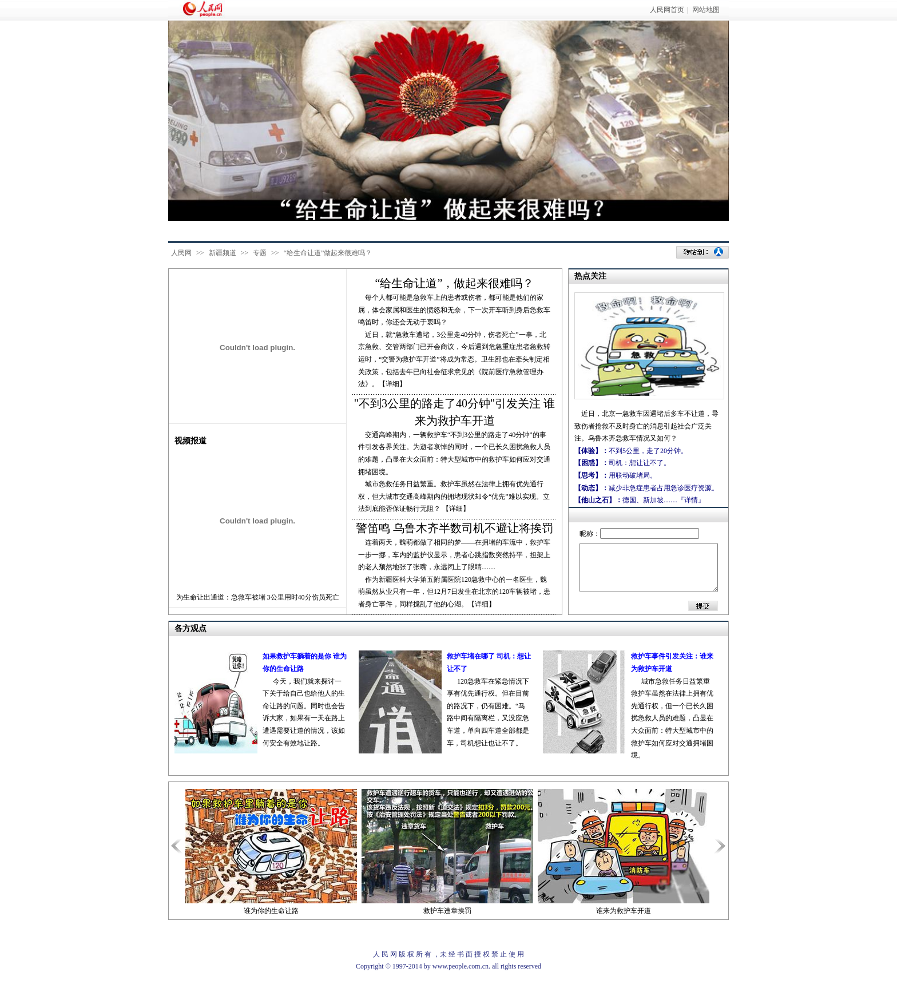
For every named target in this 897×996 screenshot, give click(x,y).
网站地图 (706, 10)
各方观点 (190, 628)
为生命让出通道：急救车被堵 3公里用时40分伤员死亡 (257, 597)
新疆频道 (222, 253)
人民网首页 (667, 10)
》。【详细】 (385, 384)
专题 (260, 253)
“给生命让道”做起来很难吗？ (328, 253)
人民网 (181, 253)
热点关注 (590, 276)
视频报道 (190, 441)
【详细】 (456, 509)
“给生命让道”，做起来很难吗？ (454, 283)
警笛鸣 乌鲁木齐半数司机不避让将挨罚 (454, 528)
